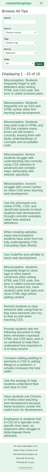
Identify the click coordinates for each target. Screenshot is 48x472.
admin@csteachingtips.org (25, 454)
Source (7, 28)
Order (7, 59)
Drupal (31, 462)
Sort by (7, 49)
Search (7, 18)
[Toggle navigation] (41, 3)
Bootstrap (29, 458)
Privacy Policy (26, 468)
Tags (6, 39)
